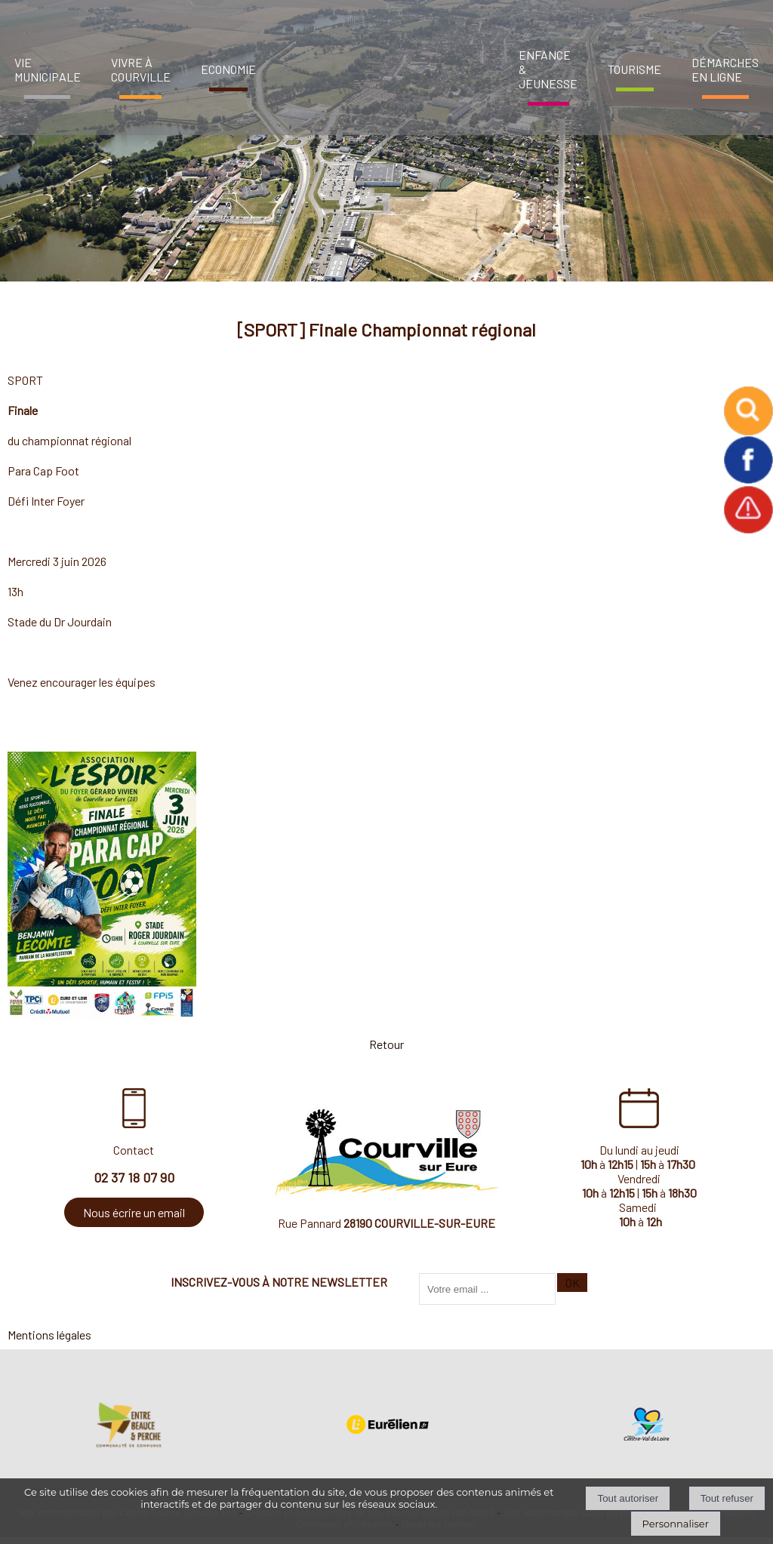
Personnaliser (675, 1524)
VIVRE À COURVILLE (141, 69)
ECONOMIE (228, 69)
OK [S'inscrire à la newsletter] (572, 1282)
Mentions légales (49, 1334)
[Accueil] (383, 64)
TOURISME (634, 69)
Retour (386, 1044)
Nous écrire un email (134, 1212)
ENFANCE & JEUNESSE (548, 69)
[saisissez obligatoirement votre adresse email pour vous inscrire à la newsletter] (487, 1289)
